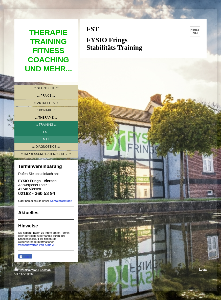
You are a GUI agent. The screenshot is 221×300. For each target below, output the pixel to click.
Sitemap (45, 269)
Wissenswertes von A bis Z (36, 244)
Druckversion (26, 269)
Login (203, 269)
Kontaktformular (60, 200)
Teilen (25, 256)
